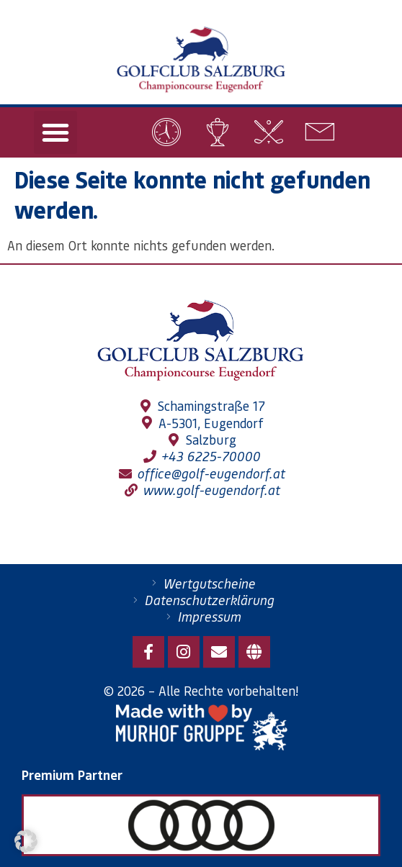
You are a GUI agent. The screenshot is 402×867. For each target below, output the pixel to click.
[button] (55, 132)
